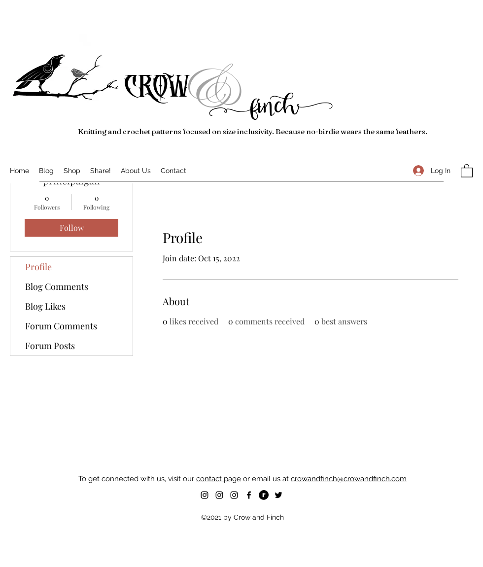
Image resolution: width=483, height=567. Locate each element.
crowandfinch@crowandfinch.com (349, 478)
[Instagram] (204, 495)
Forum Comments (61, 326)
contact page (218, 478)
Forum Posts (50, 346)
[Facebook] (249, 495)
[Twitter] (278, 495)
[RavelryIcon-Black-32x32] (264, 495)
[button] (467, 170)
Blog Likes (45, 306)
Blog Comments (56, 286)
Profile (38, 267)
